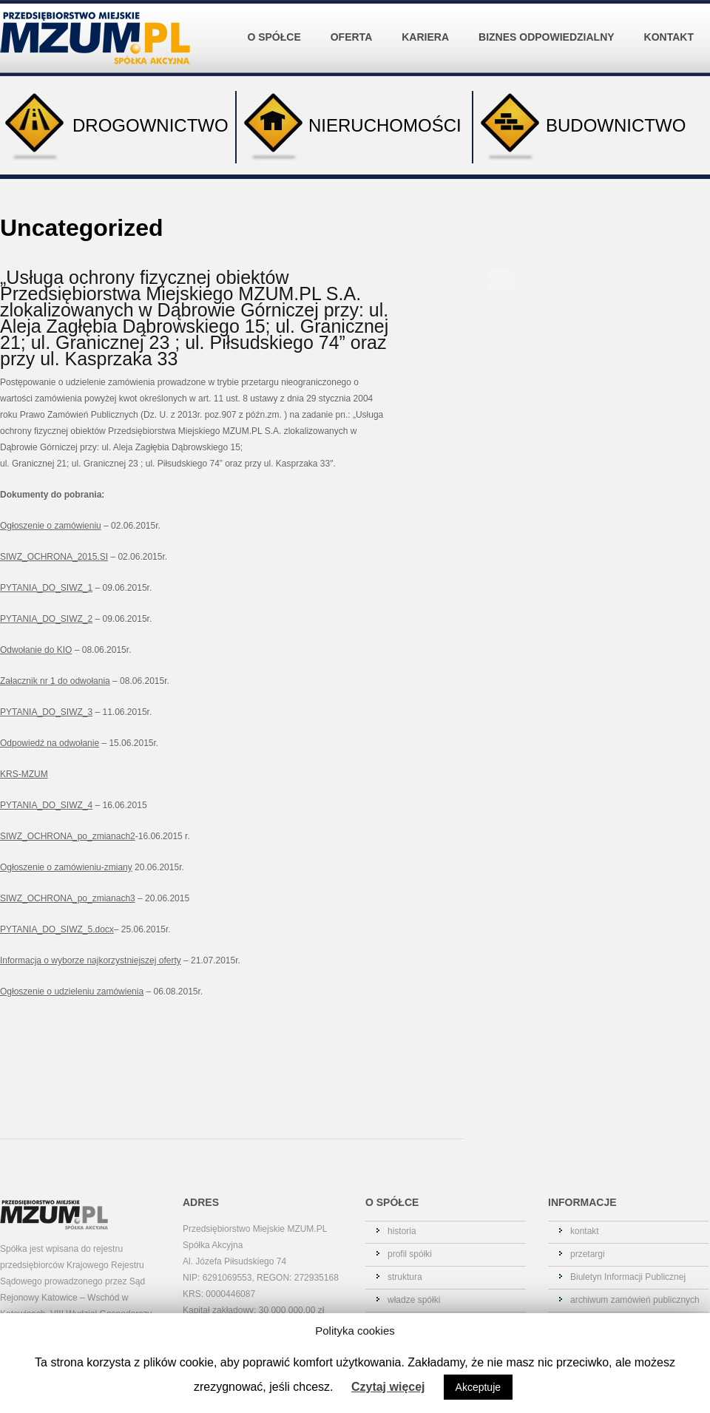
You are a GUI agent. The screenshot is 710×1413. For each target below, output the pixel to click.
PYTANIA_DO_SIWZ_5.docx (57, 929)
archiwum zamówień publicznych (635, 1300)
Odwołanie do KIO (36, 650)
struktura (405, 1277)
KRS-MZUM (24, 774)
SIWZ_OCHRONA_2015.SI (54, 557)
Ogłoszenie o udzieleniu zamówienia (71, 991)
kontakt (584, 1231)
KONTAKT (669, 37)
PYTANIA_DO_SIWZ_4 (46, 805)
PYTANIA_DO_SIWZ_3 (46, 712)
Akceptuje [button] (478, 1387)
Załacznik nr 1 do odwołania (55, 681)
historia (402, 1231)
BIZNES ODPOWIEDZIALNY (550, 25)
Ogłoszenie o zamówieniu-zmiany (66, 867)
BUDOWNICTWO (579, 127)
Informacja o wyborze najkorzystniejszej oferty (90, 960)
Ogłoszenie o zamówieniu (50, 526)
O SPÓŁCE (277, 25)
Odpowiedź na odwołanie (49, 743)
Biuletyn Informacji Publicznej (628, 1277)
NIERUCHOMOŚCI (349, 127)
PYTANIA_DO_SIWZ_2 (46, 619)
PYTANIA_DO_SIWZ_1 (46, 588)
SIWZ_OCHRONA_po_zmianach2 (67, 836)
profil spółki (410, 1254)
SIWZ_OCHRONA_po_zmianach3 (67, 898)
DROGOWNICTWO (114, 127)
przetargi (587, 1254)
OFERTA (355, 25)
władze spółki (414, 1300)
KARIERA (429, 25)
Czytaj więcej (388, 1386)
